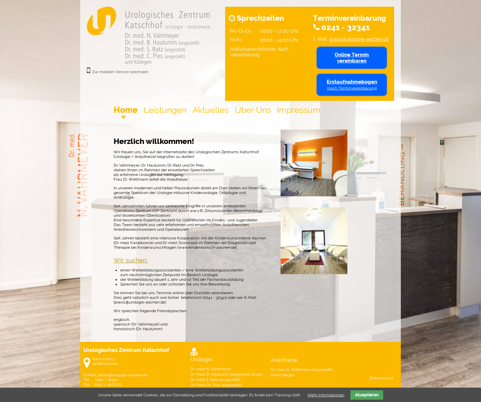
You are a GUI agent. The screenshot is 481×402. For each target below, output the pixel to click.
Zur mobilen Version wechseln (120, 71)
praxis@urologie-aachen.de (359, 39)
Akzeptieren (366, 395)
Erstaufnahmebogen (352, 84)
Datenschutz (381, 378)
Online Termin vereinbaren (352, 58)
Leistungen (165, 110)
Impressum (298, 110)
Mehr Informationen (326, 395)
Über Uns (253, 110)
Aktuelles (210, 110)
